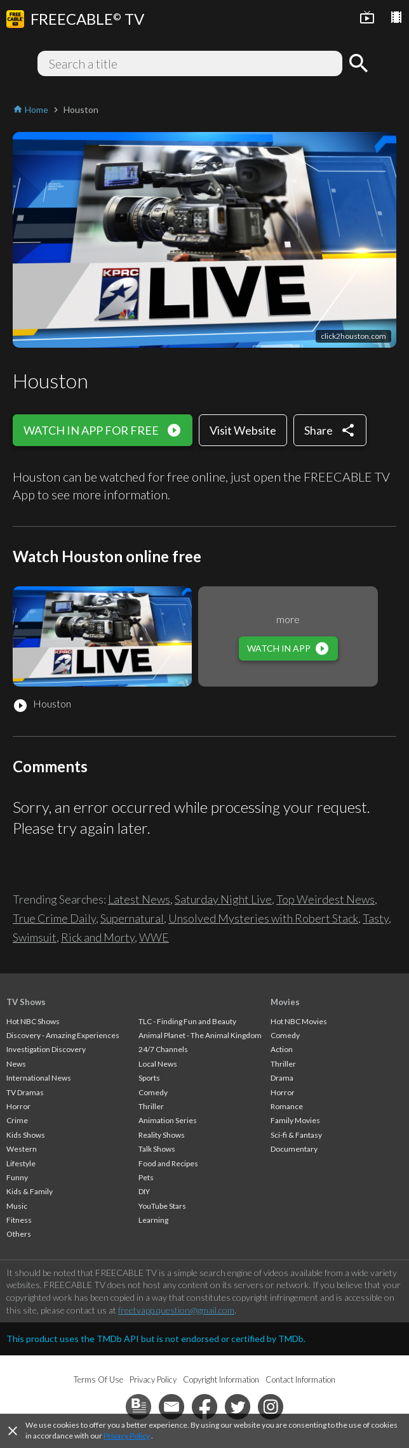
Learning (153, 1220)
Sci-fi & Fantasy (296, 1135)
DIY (144, 1191)
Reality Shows (161, 1135)
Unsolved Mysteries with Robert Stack (263, 918)
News (16, 1064)
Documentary (294, 1149)
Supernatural (132, 918)
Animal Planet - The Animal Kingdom (200, 1035)
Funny (17, 1177)
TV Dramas (25, 1092)
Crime (17, 1120)
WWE (154, 937)
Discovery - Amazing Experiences (62, 1035)
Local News (157, 1064)
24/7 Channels (163, 1049)
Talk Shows (156, 1149)
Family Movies (295, 1120)
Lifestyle (21, 1163)
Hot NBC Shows (33, 1021)
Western (21, 1149)
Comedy (153, 1092)
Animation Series (167, 1120)
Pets (146, 1177)
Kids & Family (29, 1191)
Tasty (376, 918)
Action (282, 1049)
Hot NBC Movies (299, 1021)
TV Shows (26, 1002)
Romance (287, 1106)
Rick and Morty (98, 937)
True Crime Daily (54, 918)
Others (18, 1234)
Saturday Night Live (223, 899)
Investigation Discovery (46, 1049)
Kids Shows (25, 1135)
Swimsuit (35, 937)
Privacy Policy (127, 1435)
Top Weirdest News (325, 899)
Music (16, 1206)
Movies (285, 1002)
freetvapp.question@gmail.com (176, 1310)
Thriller (151, 1106)
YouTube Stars (162, 1206)
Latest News (139, 899)
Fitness (19, 1220)
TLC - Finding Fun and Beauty (187, 1021)
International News (38, 1078)
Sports (149, 1078)
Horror (18, 1106)
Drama (282, 1078)
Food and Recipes (168, 1163)
